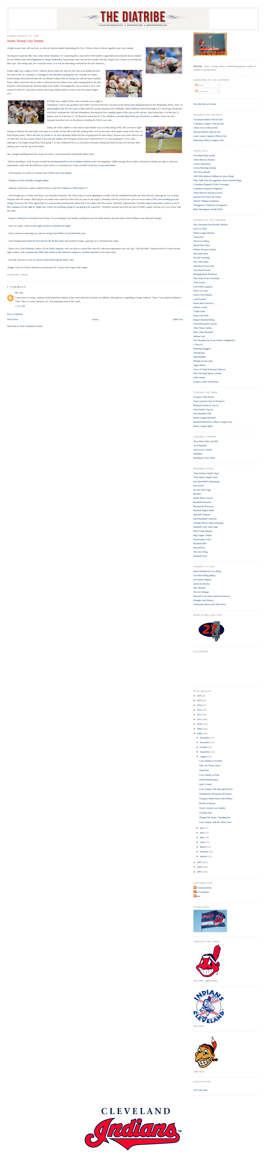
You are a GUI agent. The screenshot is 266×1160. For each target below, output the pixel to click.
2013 (199, 709)
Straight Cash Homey (203, 600)
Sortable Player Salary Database (208, 522)
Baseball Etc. (199, 547)
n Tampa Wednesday (52, 59)
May (202, 837)
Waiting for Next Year (203, 266)
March (203, 846)
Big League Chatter (202, 535)
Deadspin (197, 453)
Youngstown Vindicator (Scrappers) (210, 205)
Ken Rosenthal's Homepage (206, 481)
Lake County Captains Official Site (210, 136)
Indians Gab (199, 336)
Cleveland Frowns (202, 270)
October (204, 747)
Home (95, 319)
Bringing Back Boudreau (205, 274)
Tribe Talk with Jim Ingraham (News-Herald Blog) (217, 180)
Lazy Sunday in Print (209, 775)
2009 (199, 728)
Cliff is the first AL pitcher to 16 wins (43, 135)
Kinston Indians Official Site (207, 131)
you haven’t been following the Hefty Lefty (53, 259)
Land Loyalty (199, 299)
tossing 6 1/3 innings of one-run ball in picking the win (52, 74)
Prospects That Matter (203, 397)
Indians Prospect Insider (204, 249)
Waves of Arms (200, 290)
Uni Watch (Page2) (202, 579)
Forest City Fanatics (202, 294)
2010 (199, 724)
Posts (199, 85)
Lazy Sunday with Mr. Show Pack (215, 822)
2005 (199, 871)
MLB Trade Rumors (202, 531)
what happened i (35, 59)
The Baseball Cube (202, 413)
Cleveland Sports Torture (205, 323)
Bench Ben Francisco (203, 303)
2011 (199, 719)
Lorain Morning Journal (204, 167)
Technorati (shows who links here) (209, 604)
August (203, 756)
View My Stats (200, 1090)
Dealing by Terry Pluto (204, 457)
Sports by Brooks (201, 583)
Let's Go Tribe (200, 228)
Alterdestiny (199, 352)
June (202, 832)
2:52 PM (20, 306)
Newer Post (12, 319)
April (202, 842)
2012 (199, 714)
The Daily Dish (200, 253)
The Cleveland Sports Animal (207, 373)
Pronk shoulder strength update (34, 180)
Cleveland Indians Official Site (208, 119)
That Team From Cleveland (206, 278)
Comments (201, 91)
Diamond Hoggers (202, 348)
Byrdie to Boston (207, 803)
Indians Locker (200, 307)
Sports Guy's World (202, 449)
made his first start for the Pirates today (45, 240)
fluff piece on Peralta (28, 218)
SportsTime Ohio (201, 245)
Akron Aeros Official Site (205, 127)
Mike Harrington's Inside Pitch (207, 209)
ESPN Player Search (203, 498)
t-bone (197, 896)
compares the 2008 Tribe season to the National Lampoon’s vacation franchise (62, 252)
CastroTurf (198, 237)
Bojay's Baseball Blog (203, 319)
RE (16, 292)
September (205, 751)
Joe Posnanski (200, 445)
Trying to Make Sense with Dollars (215, 798)
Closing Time (205, 812)
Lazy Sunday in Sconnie (210, 760)
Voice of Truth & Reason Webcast (209, 369)
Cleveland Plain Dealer (204, 155)
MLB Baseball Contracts (205, 518)
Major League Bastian (203, 232)
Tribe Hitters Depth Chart (205, 477)
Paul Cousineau (201, 892)
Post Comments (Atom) (31, 326)
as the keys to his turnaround (101, 165)
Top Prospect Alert (202, 539)
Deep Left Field (200, 315)
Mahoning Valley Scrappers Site (208, 140)
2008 (199, 733)
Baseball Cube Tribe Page (205, 526)
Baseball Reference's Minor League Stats (212, 421)
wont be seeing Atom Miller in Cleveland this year (61, 233)
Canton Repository (202, 163)
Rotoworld (198, 485)
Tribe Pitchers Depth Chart (206, 473)
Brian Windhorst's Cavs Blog (207, 571)
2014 (199, 705)
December (205, 737)
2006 (199, 867)
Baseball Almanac (201, 514)
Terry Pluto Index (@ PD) (205, 441)
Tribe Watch (199, 377)
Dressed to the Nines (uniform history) (211, 596)
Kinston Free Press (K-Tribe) (207, 197)
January (204, 856)
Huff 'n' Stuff (205, 784)
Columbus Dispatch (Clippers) (207, 188)
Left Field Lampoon (54, 248)
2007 (199, 862)
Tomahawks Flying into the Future (215, 793)
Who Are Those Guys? (210, 765)
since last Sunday (63, 173)
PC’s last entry (28, 89)
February (204, 851)
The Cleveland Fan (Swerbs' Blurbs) (210, 224)
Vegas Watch (199, 365)
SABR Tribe (199, 311)
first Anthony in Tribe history (70, 188)
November (205, 742)
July (202, 828)
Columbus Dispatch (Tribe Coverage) (211, 184)
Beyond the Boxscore (203, 506)
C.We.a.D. (198, 344)
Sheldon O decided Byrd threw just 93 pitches (128, 116)
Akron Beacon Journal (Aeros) (207, 192)
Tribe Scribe (199, 282)
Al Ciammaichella (203, 887)
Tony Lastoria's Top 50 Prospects (209, 401)
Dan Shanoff (199, 587)
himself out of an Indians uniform (75, 161)
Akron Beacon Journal (204, 159)
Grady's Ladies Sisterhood (205, 381)
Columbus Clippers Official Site (208, 123)
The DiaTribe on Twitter (204, 104)
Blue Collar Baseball (203, 332)
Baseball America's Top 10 (206, 405)
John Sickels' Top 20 (203, 409)
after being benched (139, 104)
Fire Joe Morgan (201, 592)
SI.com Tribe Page (202, 489)
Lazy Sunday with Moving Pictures (216, 789)
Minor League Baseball (204, 417)
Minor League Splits (203, 426)
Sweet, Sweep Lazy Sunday (25, 41)
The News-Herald (201, 172)
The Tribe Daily (200, 261)
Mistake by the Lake (203, 361)
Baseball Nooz (200, 556)
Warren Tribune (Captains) (206, 201)
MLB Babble (199, 356)
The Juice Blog (200, 551)
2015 (199, 700)
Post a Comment (15, 314)
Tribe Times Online (202, 328)
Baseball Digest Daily (203, 510)
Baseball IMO (200, 543)
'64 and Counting (201, 257)
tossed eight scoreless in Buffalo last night (50, 225)
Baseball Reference (202, 502)
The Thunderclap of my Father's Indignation (214, 340)
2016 (199, 695)
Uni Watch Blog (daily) (204, 575)
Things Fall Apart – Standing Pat (214, 817)
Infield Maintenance (208, 779)
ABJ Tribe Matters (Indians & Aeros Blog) (213, 176)
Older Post (178, 319)
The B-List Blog (201, 241)
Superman (204, 770)
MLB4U (197, 493)
